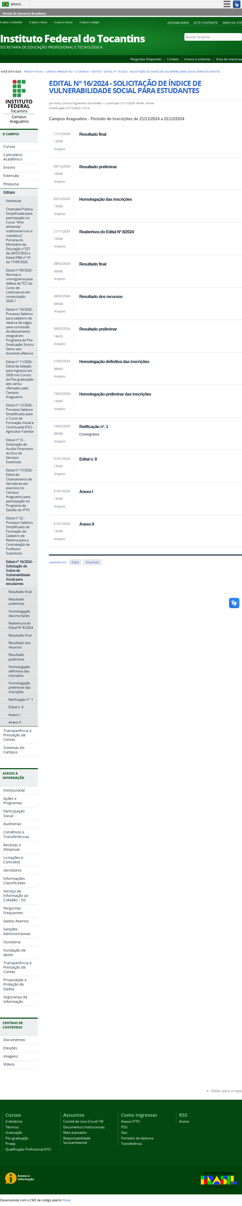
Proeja (10, 1143)
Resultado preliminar (98, 166)
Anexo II (86, 524)
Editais (96, 71)
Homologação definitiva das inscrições (114, 361)
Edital (75, 562)
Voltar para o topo (226, 1090)
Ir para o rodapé (92, 22)
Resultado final (92, 134)
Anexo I (86, 491)
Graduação (13, 1132)
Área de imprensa (229, 59)
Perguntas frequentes (146, 59)
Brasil (16, 4)
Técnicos (12, 1127)
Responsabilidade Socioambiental (76, 1140)
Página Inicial (33, 71)
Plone (66, 1200)
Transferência (131, 1143)
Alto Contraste (206, 23)
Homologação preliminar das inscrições (115, 394)
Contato (173, 59)
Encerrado (92, 562)
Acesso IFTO (130, 1121)
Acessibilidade (178, 23)
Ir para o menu (40, 22)
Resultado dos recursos (100, 296)
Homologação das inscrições (105, 199)
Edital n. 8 (88, 459)
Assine (184, 1121)
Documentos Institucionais (84, 1127)
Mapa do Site (232, 23)
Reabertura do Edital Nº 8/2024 (106, 231)
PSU (124, 1127)
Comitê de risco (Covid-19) (83, 1121)
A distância (13, 1121)
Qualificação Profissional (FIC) (28, 1149)
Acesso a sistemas (197, 59)
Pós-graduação (16, 1138)
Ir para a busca (66, 22)
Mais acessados (75, 1132)
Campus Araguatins (59, 71)
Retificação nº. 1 (93, 426)
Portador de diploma (137, 1138)
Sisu (124, 1132)
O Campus (82, 71)
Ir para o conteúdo (13, 22)
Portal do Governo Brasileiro (24, 13)
